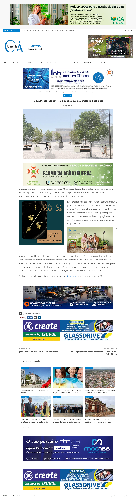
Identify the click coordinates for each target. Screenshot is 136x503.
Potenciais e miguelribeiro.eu (123, 499)
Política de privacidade (67, 30)
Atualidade (15, 62)
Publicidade (36, 30)
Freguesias (52, 62)
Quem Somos (26, 30)
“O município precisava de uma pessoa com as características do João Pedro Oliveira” (93, 356)
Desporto (39, 62)
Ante (24, 431)
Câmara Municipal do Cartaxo (32, 317)
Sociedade (65, 62)
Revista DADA (101, 62)
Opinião (76, 62)
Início (6, 62)
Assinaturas (46, 30)
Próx (30, 431)
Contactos (54, 30)
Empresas (87, 62)
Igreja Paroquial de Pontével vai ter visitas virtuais (38, 355)
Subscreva (71, 279)
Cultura (27, 62)
